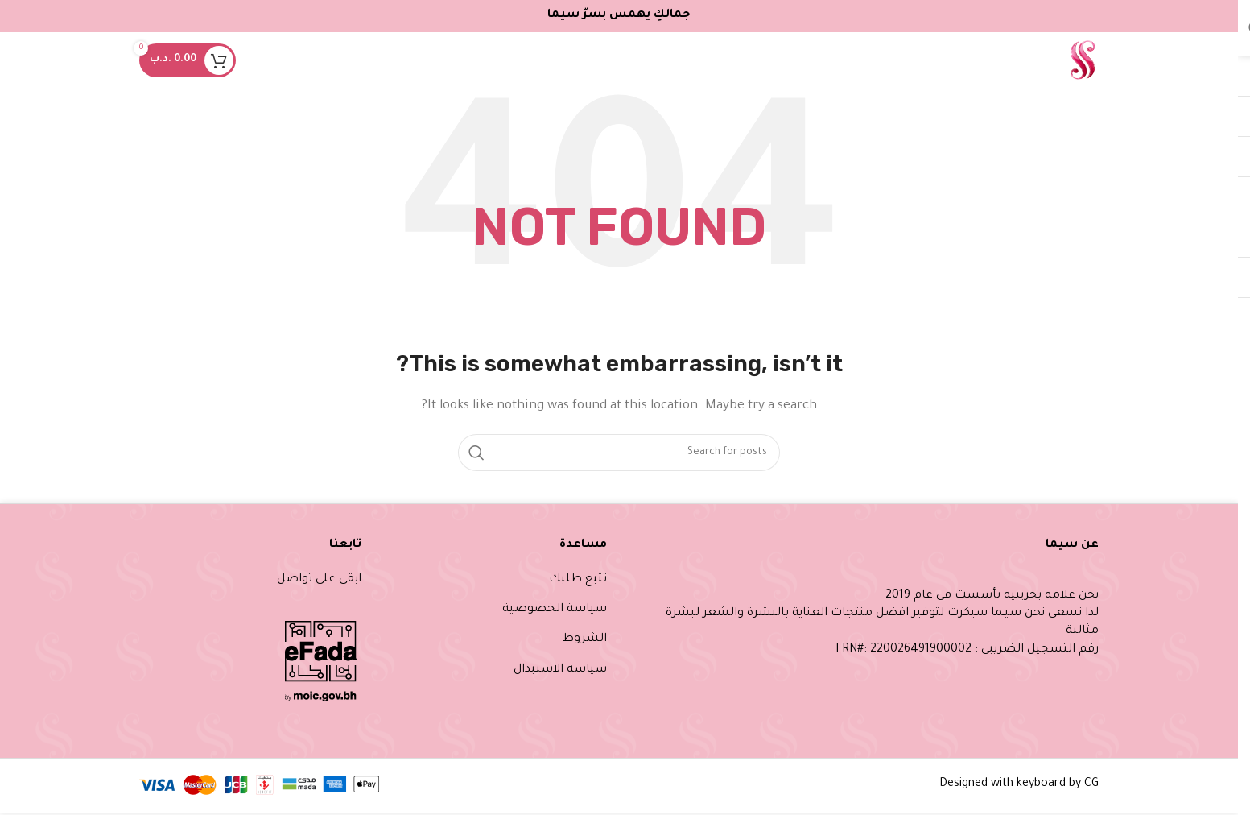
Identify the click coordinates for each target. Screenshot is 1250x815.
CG (1091, 784)
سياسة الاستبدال (560, 670)
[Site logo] (1082, 62)
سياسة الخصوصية (554, 609)
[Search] (619, 452)
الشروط (585, 639)
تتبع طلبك (578, 579)
